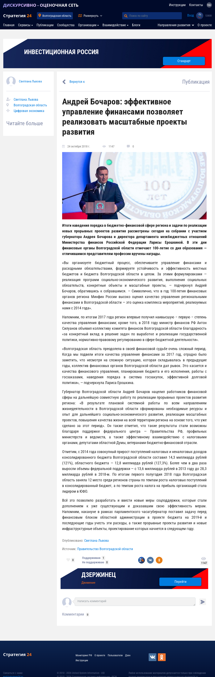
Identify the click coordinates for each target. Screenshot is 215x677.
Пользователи (115, 655)
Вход (190, 15)
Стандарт (184, 61)
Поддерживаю (91, 558)
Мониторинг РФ (84, 655)
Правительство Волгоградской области (105, 549)
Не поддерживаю (93, 562)
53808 (208, 15)
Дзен (127, 655)
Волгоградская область (56, 15)
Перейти (180, 582)
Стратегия (17, 15)
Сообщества (66, 25)
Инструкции (177, 5)
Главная (8, 25)
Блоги (136, 25)
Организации (87, 25)
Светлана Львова (30, 81)
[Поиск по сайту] (155, 15)
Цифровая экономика (29, 111)
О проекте (205, 25)
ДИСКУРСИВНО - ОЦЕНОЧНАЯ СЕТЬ (41, 5)
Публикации (45, 25)
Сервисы (24, 25)
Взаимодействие (114, 25)
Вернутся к (77, 82)
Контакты (196, 5)
